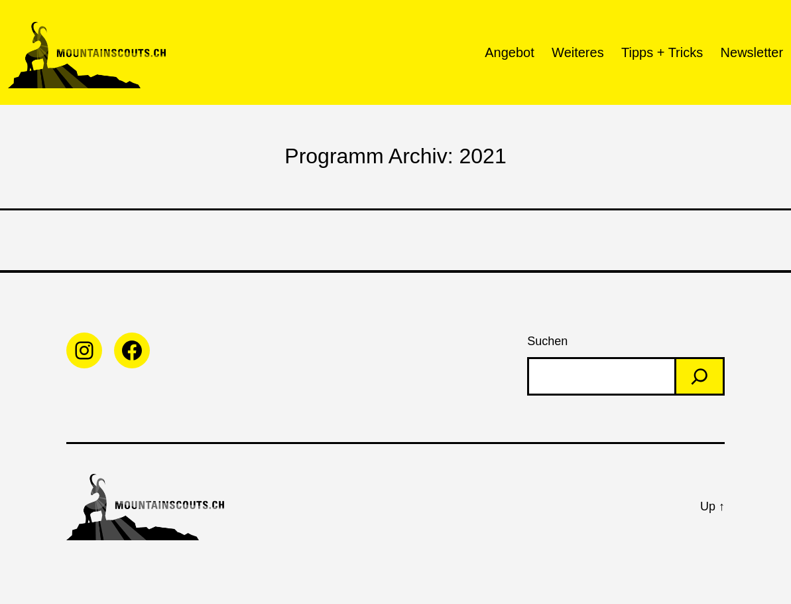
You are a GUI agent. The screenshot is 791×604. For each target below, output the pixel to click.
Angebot (509, 52)
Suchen (547, 341)
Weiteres (578, 52)
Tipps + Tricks (662, 52)
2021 (482, 156)
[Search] (699, 376)
